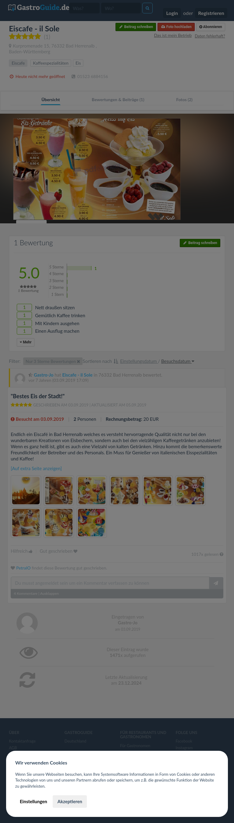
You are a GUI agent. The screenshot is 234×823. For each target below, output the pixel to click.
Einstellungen (33, 801)
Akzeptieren (69, 801)
